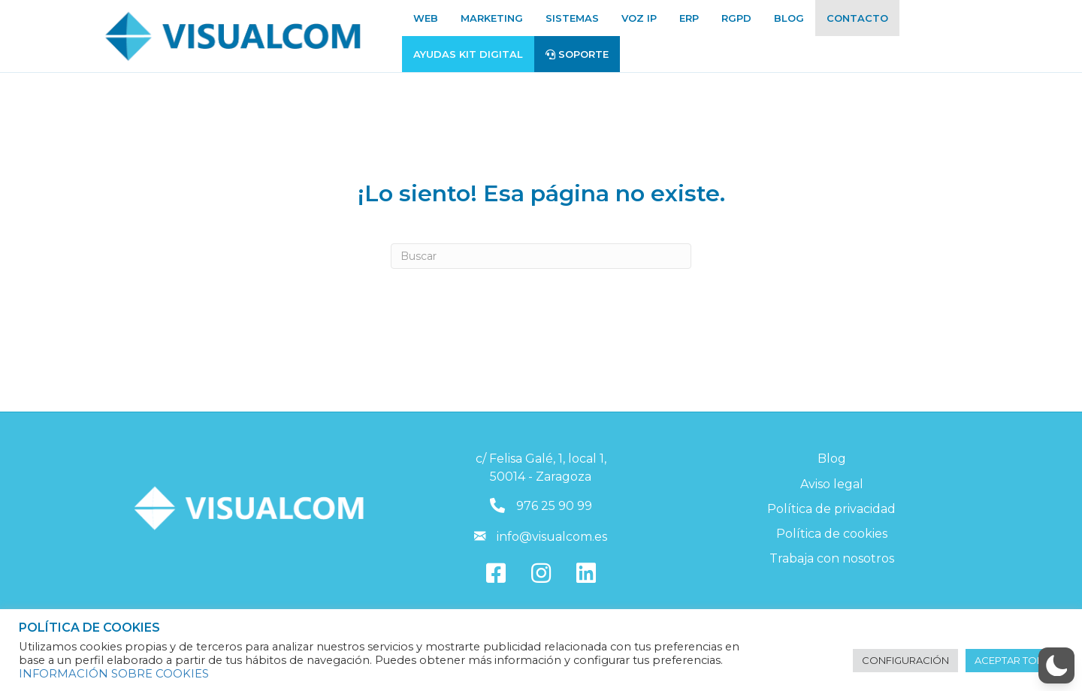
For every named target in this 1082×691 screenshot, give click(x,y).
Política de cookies (831, 534)
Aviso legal (831, 484)
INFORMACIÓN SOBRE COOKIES (114, 673)
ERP (689, 18)
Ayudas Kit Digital (468, 54)
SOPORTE (577, 54)
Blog (789, 18)
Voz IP (639, 18)
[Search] (541, 256)
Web (425, 18)
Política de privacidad (831, 509)
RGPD (736, 18)
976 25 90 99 (554, 506)
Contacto (857, 18)
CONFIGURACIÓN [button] (905, 660)
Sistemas (572, 18)
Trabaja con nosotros (831, 558)
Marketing (492, 18)
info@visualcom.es (552, 537)
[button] (1056, 665)
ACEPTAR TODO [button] (1014, 660)
